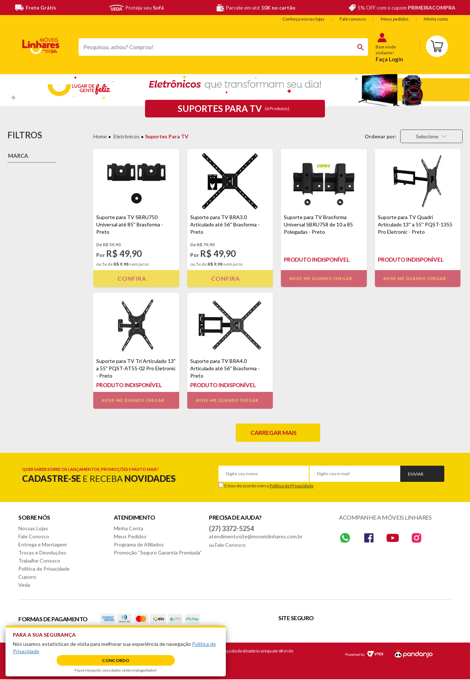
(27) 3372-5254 (231, 528)
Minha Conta (128, 528)
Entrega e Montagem (42, 544)
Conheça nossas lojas (303, 19)
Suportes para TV (166, 136)
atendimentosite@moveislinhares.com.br (256, 536)
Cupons (27, 577)
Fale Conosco (33, 536)
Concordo (115, 660)
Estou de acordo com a (269, 485)
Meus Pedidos (130, 536)
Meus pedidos (395, 19)
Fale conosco (353, 19)
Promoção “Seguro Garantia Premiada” (158, 552)
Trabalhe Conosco (39, 560)
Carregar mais (273, 432)
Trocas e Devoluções (42, 552)
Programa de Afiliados (139, 544)
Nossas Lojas (33, 528)
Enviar (415, 474)
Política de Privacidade (292, 485)
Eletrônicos (126, 136)
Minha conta (436, 19)
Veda (24, 585)
